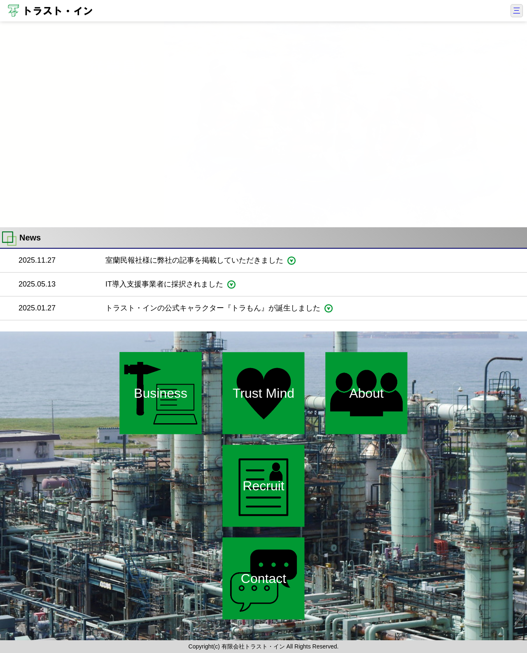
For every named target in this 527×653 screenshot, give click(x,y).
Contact (263, 578)
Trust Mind (263, 393)
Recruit (263, 485)
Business (160, 393)
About (366, 393)
